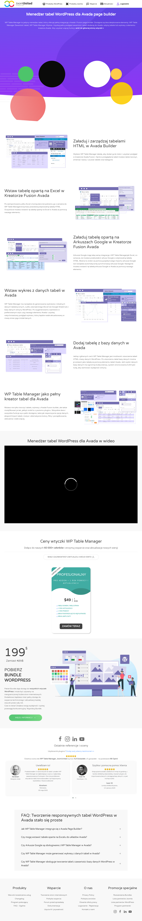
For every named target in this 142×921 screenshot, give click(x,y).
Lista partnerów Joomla (122, 899)
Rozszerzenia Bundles (122, 895)
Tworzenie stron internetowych (54, 895)
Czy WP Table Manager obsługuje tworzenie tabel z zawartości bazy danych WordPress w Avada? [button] (71, 863)
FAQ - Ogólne (19, 906)
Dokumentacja (54, 906)
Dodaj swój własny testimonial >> (80, 752)
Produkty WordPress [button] (52, 4)
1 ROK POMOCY (62, 612)
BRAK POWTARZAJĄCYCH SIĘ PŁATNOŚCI (71, 614)
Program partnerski (122, 906)
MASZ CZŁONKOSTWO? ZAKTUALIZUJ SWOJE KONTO (71, 558)
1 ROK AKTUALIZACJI (64, 609)
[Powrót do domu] (18, 4)
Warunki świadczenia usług (19, 895)
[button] (73, 799)
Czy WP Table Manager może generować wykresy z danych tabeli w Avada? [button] (71, 853)
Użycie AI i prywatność (53, 909)
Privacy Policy (88, 895)
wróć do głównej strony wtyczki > (90, 28)
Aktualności (106, 4)
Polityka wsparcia (53, 899)
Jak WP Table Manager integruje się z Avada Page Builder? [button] (71, 829)
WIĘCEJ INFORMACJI (25, 722)
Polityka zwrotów (88, 899)
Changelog (19, 899)
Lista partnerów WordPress (122, 902)
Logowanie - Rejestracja (88, 906)
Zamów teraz (71, 627)
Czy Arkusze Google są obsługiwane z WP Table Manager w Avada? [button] (71, 845)
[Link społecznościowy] (115, 911)
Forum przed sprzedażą (54, 902)
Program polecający (19, 902)
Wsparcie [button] (91, 4)
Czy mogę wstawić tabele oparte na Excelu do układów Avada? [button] (71, 837)
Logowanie (123, 4)
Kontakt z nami (88, 909)
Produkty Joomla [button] (74, 4)
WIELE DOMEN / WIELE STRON (67, 606)
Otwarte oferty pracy (88, 902)
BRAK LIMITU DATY (63, 617)
